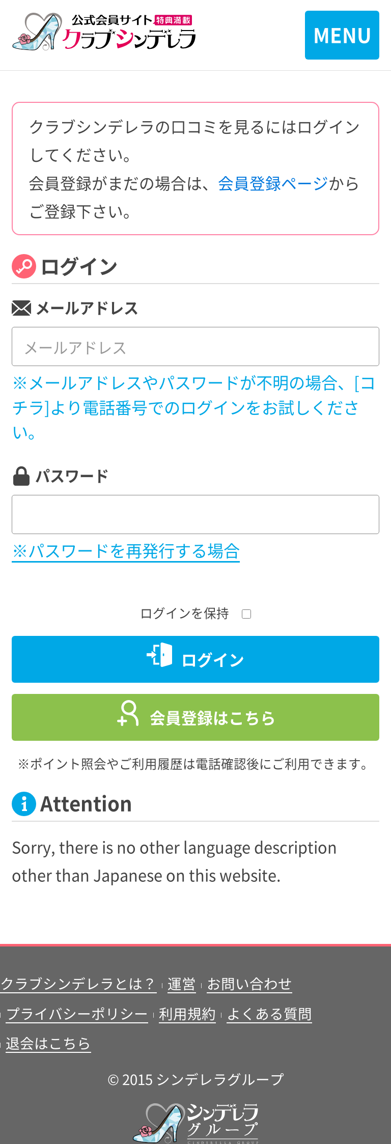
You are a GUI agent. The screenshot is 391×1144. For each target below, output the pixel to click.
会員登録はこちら (213, 717)
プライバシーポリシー (77, 1013)
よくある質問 (269, 1013)
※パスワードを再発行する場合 (126, 550)
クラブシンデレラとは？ (78, 983)
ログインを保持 (195, 612)
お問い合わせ (249, 983)
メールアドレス (86, 307)
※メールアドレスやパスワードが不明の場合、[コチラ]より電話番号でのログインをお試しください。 (194, 406)
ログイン (212, 659)
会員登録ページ (273, 182)
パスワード (72, 475)
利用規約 (187, 1013)
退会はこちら (48, 1043)
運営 (181, 983)
